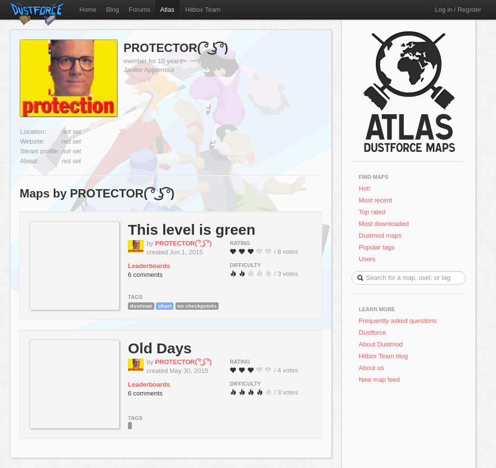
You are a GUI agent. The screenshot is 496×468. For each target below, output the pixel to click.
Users (367, 259)
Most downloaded (384, 223)
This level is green (191, 230)
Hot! (365, 188)
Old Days (160, 348)
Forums (139, 9)
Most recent (375, 200)
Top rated (372, 212)
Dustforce (372, 332)
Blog (112, 9)
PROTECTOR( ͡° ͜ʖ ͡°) (176, 47)
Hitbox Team (203, 9)
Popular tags (377, 247)
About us (371, 367)
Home (88, 9)
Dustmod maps (380, 235)
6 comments (145, 274)
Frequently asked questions (398, 320)
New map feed (381, 379)
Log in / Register (458, 9)
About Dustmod (381, 344)
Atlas (167, 9)
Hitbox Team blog (383, 356)
